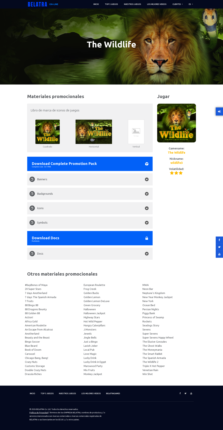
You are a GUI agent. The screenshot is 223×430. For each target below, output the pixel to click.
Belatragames (116, 393)
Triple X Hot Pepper (153, 365)
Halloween (90, 309)
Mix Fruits (89, 370)
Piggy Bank (148, 313)
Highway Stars (92, 317)
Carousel (30, 353)
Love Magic (90, 353)
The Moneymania (152, 349)
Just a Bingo (91, 341)
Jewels (88, 333)
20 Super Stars (33, 288)
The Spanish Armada (154, 357)
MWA (145, 284)
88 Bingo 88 (31, 305)
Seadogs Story (150, 325)
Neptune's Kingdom (153, 293)
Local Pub (89, 349)
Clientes (177, 4)
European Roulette (94, 284)
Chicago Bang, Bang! (36, 357)
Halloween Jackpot (94, 313)
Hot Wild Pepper (93, 321)
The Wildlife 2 (150, 361)
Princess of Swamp (153, 317)
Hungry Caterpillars (94, 325)
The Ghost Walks (152, 345)
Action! (29, 317)
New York (147, 301)
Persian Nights (150, 309)
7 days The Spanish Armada (40, 297)
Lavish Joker (91, 345)
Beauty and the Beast (37, 337)
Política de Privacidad (38, 413)
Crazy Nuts (31, 361)
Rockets (147, 321)
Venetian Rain (150, 370)
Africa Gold (31, 321)
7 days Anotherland (36, 293)
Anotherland (32, 333)
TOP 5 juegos (111, 4)
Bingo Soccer (32, 341)
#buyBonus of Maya (36, 284)
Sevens (146, 329)
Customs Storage (35, 365)
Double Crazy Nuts (35, 370)
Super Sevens (150, 333)
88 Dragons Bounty (36, 309)
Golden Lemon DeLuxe (97, 301)
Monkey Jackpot (93, 374)
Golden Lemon (92, 297)
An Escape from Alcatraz (39, 329)
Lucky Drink (90, 357)
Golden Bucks (91, 293)
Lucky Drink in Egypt (95, 361)
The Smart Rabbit (152, 353)
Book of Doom (33, 349)
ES (190, 4)
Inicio (96, 4)
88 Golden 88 (32, 313)
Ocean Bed (148, 305)
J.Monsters (90, 329)
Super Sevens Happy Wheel (157, 337)
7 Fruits (29, 301)
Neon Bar (147, 288)
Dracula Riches (33, 374)
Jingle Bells (90, 337)
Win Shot (147, 374)
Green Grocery (92, 305)
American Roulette (36, 325)
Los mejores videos (156, 4)
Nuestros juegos (132, 4)
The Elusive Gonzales (154, 341)
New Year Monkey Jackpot (157, 297)
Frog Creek (90, 288)
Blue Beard (31, 345)
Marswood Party (93, 365)
